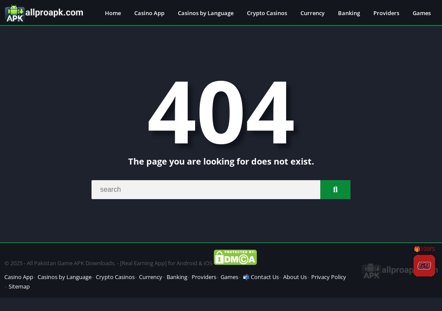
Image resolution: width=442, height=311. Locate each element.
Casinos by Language (206, 13)
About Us (295, 277)
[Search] (221, 189)
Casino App (149, 13)
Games (422, 13)
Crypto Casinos (267, 13)
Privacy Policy (328, 277)
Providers (386, 13)
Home (113, 13)
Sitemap (19, 286)
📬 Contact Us (261, 277)
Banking (349, 13)
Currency (312, 13)
